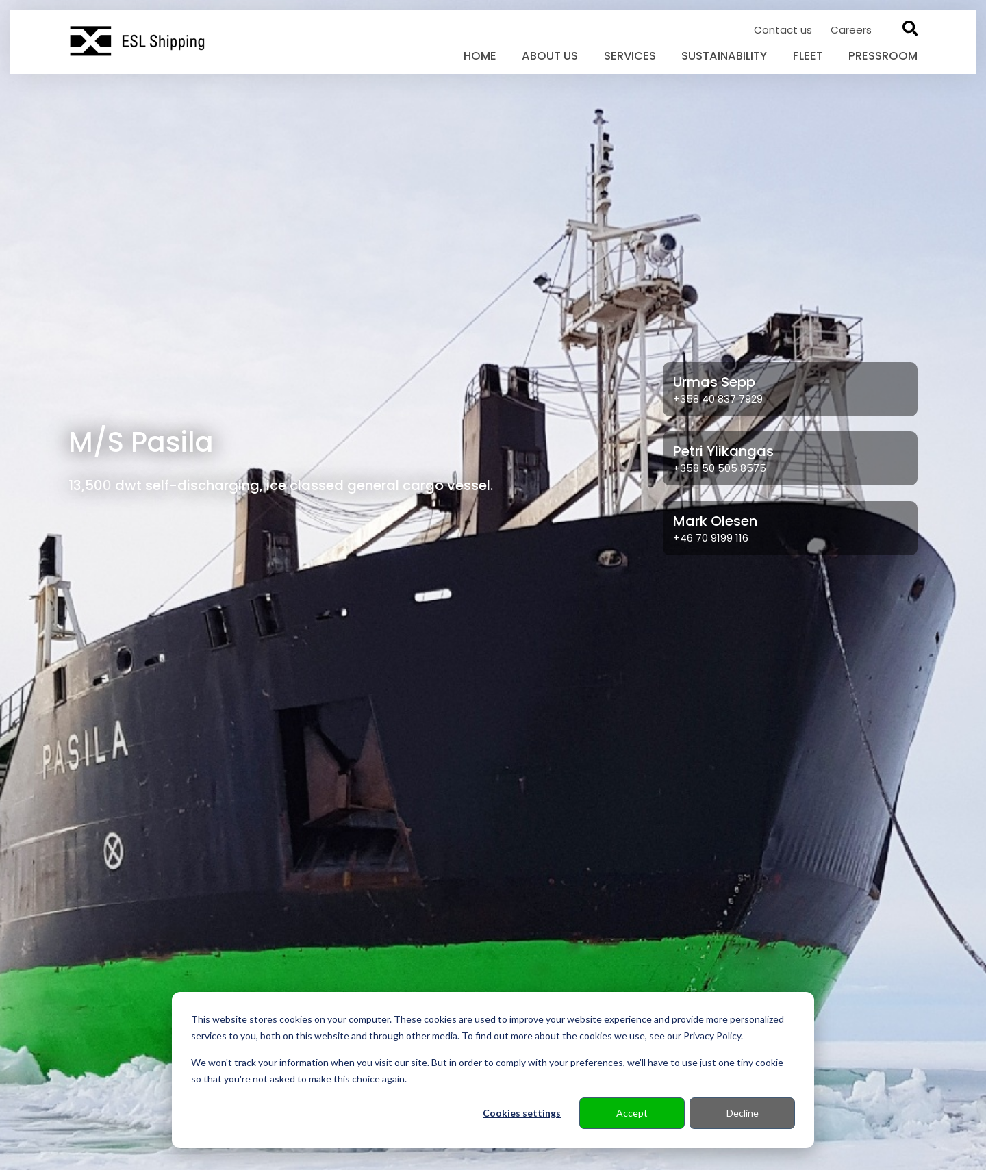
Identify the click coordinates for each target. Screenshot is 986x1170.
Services (630, 56)
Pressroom (883, 56)
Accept (632, 1113)
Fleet (808, 56)
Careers (851, 30)
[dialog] (493, 1070)
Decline (742, 1113)
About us (550, 56)
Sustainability (724, 56)
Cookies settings (522, 1113)
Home (480, 56)
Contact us (784, 30)
